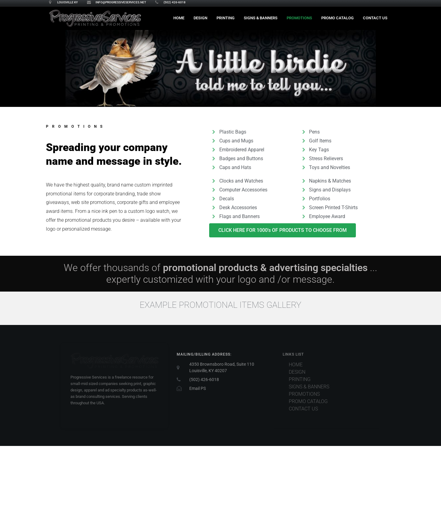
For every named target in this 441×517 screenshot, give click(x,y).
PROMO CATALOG (337, 18)
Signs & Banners (260, 18)
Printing (226, 18)
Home (178, 18)
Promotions (299, 18)
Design (200, 18)
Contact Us (375, 18)
